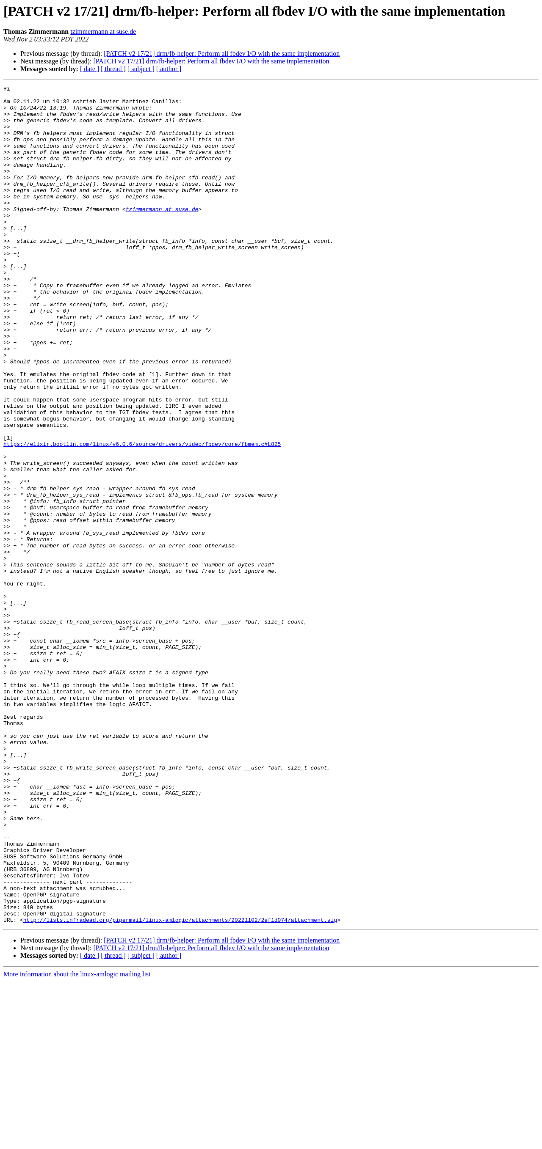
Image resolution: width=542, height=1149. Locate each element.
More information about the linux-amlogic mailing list (77, 1141)
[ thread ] (113, 68)
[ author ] (169, 68)
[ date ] (89, 68)
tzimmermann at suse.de (103, 31)
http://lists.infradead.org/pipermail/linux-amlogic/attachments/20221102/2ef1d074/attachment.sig (180, 1087)
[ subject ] (141, 68)
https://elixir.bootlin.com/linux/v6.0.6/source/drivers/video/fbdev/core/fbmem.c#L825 (142, 516)
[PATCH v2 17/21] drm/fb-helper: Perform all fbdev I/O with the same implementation (222, 53)
